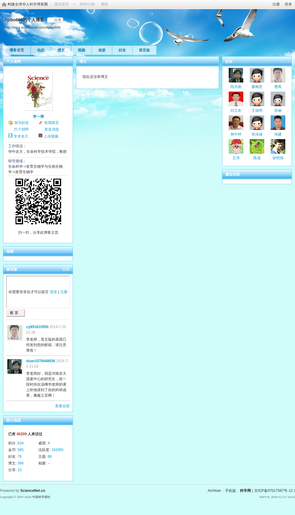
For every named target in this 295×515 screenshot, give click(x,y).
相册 (102, 50)
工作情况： (17, 146)
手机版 (230, 491)
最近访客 (232, 174)
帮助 (104, 4)
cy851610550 (37, 327)
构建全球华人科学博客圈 (28, 4)
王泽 (236, 158)
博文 (61, 50)
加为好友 (21, 123)
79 (20, 456)
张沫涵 (257, 134)
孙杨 (278, 110)
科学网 (245, 491)
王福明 (257, 110)
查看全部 (62, 406)
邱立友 (236, 110)
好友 (122, 50)
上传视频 (51, 136)
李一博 (38, 116)
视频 (81, 50)
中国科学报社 (41, 497)
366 (21, 463)
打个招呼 (21, 129)
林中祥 (236, 134)
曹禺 (278, 87)
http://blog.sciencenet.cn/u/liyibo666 (33, 27)
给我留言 (51, 123)
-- (49, 463)
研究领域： (17, 161)
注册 (276, 4)
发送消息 (51, 129)
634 (21, 443)
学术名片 (21, 136)
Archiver (214, 491)
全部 (66, 269)
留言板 (144, 50)
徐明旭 (277, 158)
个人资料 (13, 61)
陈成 (257, 158)
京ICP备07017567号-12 (273, 491)
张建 (278, 134)
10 (20, 470)
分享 (57, 20)
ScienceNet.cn (32, 491)
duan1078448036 (40, 361)
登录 (288, 4)
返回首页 (61, 4)
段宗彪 (236, 87)
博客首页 (16, 50)
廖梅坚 (257, 87)
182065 (57, 450)
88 (50, 456)
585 (21, 450)
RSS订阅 (87, 4)
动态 (40, 50)
